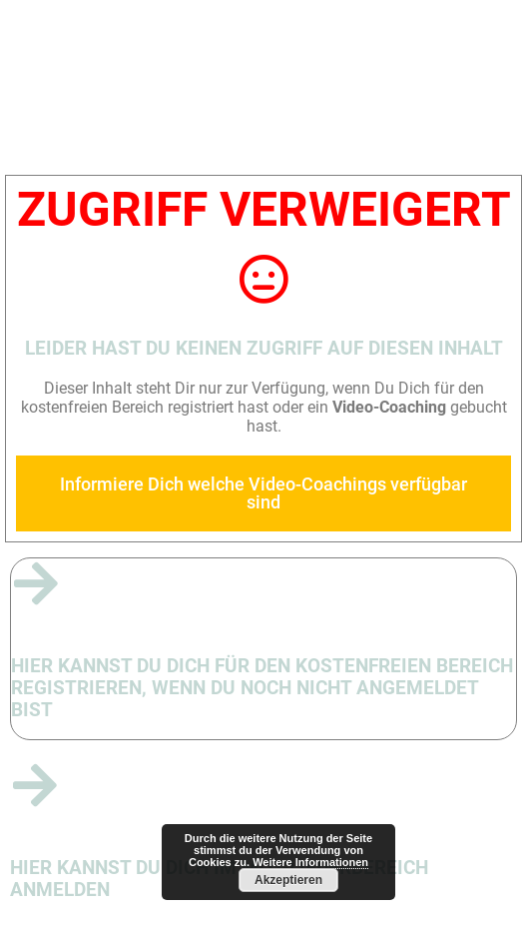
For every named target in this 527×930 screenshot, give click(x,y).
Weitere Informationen (310, 862)
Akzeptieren (288, 880)
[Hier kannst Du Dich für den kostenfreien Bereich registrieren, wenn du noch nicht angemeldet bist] (36, 583)
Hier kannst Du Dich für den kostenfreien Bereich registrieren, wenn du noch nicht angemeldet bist (262, 688)
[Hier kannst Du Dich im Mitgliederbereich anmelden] (35, 785)
